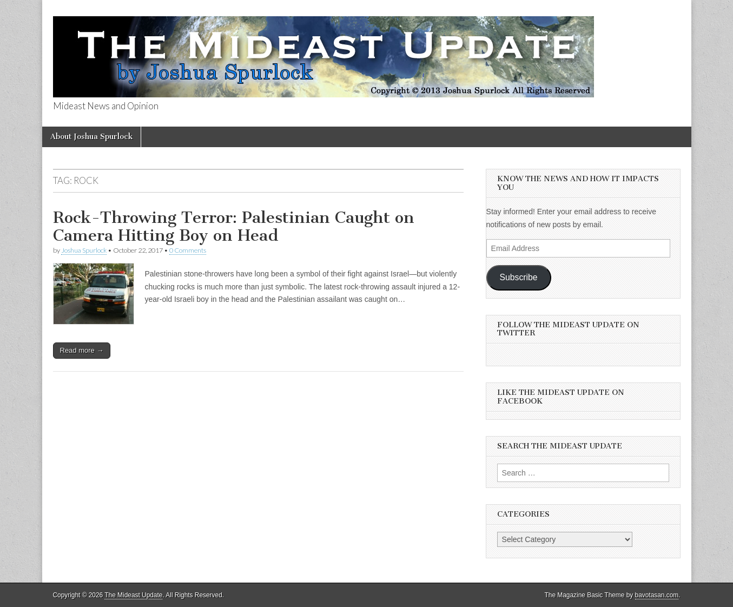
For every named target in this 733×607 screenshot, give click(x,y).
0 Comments (187, 250)
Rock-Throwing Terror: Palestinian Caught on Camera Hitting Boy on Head (233, 227)
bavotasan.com (657, 595)
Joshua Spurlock (84, 250)
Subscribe (519, 277)
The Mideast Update (133, 595)
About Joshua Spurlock (91, 136)
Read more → (82, 350)
